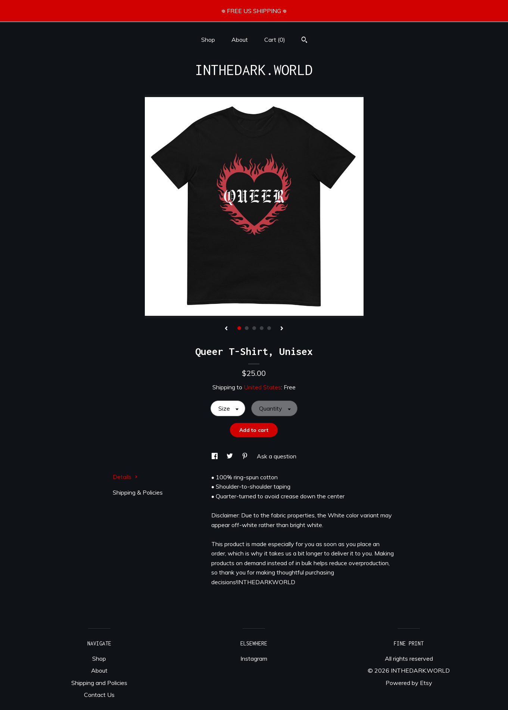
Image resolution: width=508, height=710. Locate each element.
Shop (208, 39)
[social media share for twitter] (230, 456)
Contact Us (99, 694)
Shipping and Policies (99, 682)
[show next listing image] (282, 328)
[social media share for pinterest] (245, 456)
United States (262, 387)
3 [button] (254, 328)
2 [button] (247, 328)
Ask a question (276, 456)
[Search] (304, 41)
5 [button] (269, 328)
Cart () (274, 39)
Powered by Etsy (409, 682)
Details (125, 476)
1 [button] (239, 328)
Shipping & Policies (138, 492)
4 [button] (262, 328)
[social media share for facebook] (215, 456)
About (239, 39)
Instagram (253, 658)
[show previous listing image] (226, 328)
